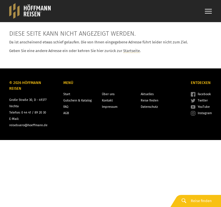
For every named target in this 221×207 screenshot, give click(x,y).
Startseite (131, 51)
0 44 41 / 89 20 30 (33, 112)
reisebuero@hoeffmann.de (28, 125)
